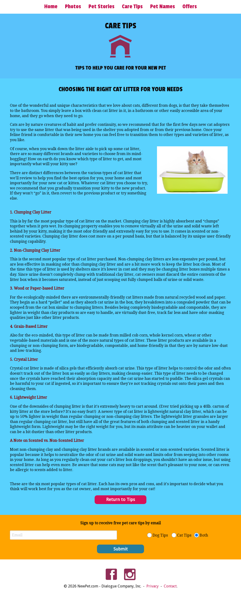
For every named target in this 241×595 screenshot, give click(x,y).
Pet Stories (101, 6)
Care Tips (132, 6)
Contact (170, 586)
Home (50, 6)
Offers (189, 6)
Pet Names (162, 6)
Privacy (153, 586)
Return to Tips (120, 499)
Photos (73, 6)
